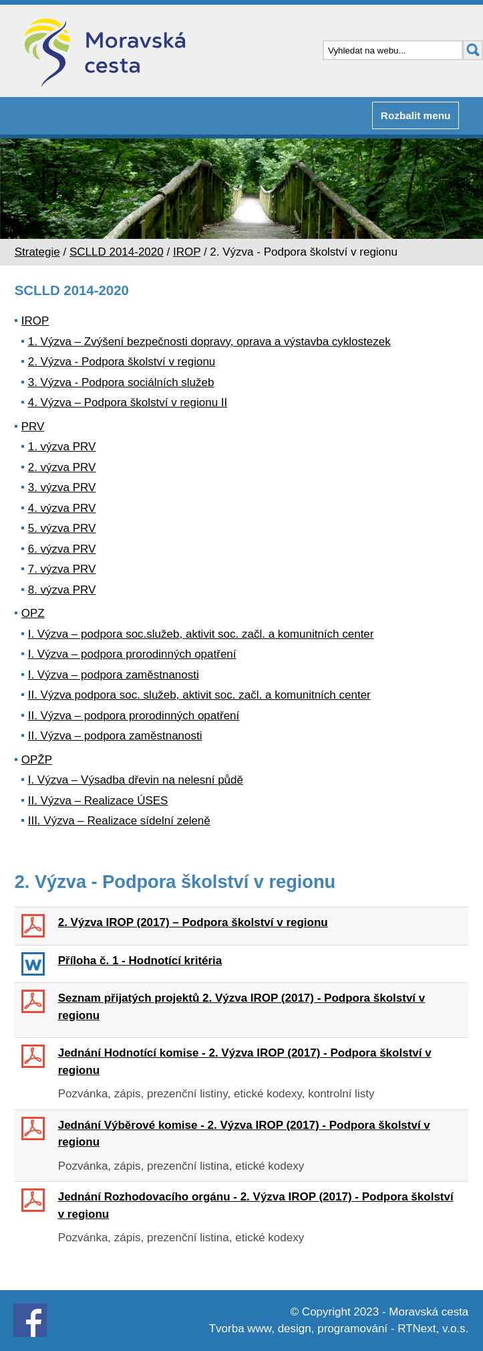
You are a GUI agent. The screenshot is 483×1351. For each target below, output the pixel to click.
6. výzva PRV (62, 549)
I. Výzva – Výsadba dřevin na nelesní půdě (135, 780)
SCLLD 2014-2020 (116, 252)
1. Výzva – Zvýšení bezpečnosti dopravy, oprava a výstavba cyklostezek (209, 341)
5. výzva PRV (62, 528)
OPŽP (36, 759)
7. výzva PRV (62, 569)
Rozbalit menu (416, 115)
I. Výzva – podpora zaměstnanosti (113, 674)
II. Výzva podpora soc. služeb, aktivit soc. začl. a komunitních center (199, 695)
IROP (186, 252)
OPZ (33, 613)
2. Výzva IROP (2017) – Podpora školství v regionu (193, 922)
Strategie (37, 252)
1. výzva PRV (62, 446)
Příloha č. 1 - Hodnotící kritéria (140, 960)
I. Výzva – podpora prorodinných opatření (132, 654)
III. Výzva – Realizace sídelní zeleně (119, 820)
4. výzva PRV (62, 508)
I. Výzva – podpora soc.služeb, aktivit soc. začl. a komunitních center (201, 634)
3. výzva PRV (62, 487)
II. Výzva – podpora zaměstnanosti (115, 735)
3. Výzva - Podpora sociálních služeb (121, 382)
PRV (33, 426)
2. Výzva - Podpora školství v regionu (122, 361)
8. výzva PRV (62, 589)
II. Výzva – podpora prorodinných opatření (134, 715)
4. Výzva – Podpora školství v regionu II (128, 402)
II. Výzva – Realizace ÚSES (98, 800)
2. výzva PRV (62, 467)
